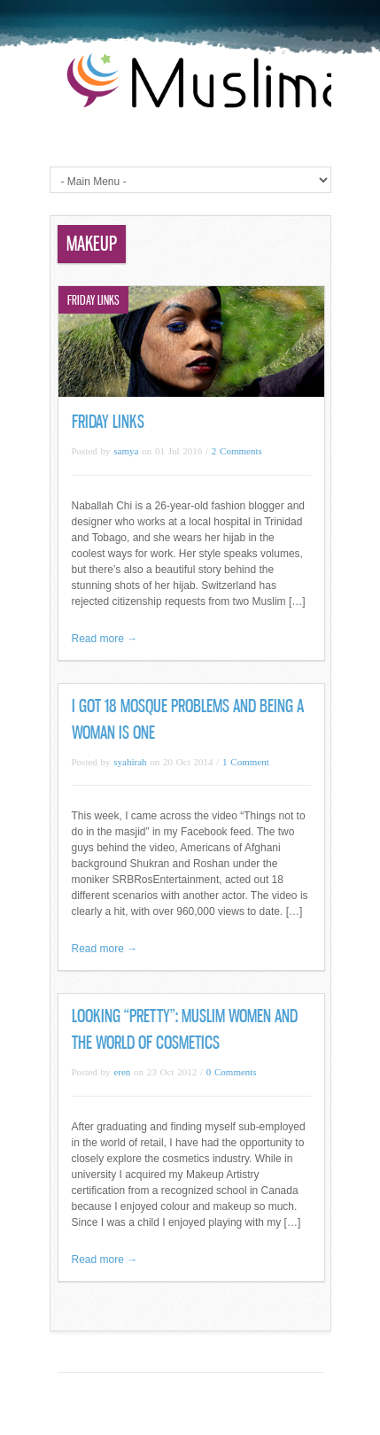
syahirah (129, 761)
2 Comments (237, 451)
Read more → (105, 638)
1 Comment (245, 761)
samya (125, 451)
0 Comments (231, 1072)
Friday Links (108, 421)
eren (121, 1072)
